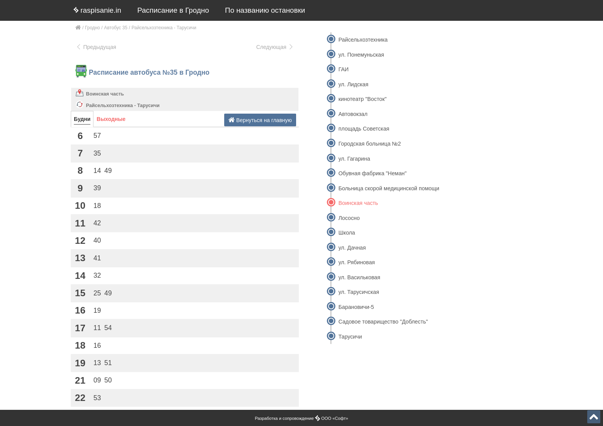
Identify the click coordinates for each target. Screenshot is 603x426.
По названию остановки (265, 10)
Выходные (111, 119)
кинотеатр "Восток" (362, 99)
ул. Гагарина (354, 159)
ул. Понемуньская (361, 55)
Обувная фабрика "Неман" (372, 173)
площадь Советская (363, 129)
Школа (346, 233)
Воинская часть (105, 94)
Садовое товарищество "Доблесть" (383, 322)
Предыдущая (96, 47)
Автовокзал (353, 114)
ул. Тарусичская (358, 292)
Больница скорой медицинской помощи (388, 188)
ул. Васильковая (359, 277)
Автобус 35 (116, 27)
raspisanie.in (97, 10)
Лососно (349, 218)
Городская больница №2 (369, 144)
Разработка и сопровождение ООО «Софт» (301, 418)
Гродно (92, 27)
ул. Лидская (353, 84)
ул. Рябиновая (356, 262)
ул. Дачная (352, 248)
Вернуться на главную (260, 120)
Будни (82, 119)
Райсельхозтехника (363, 40)
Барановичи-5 (356, 307)
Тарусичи (350, 337)
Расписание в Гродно (173, 10)
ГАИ (343, 69)
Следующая (275, 47)
